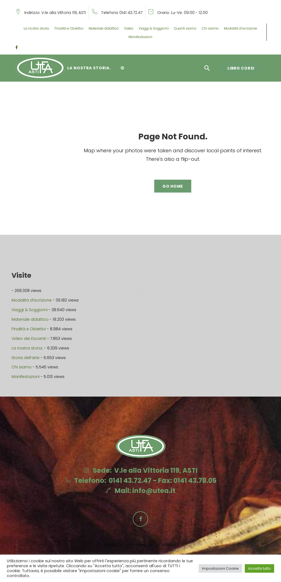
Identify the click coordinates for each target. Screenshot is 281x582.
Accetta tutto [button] (259, 568)
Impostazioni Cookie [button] (220, 568)
